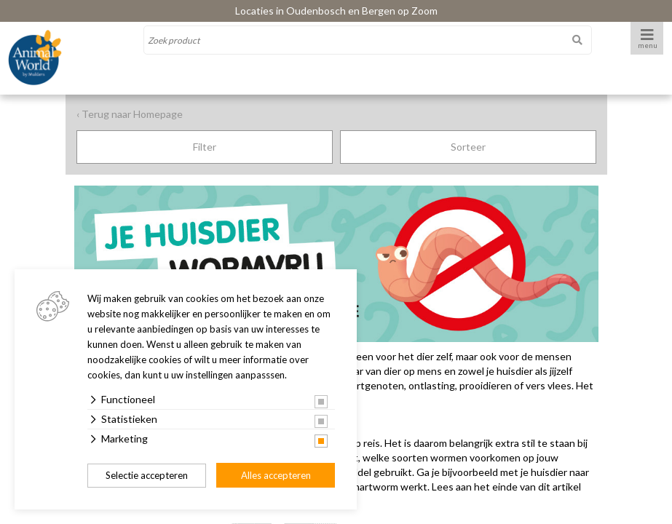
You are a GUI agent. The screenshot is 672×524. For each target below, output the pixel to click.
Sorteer (468, 146)
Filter (204, 146)
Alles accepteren (276, 475)
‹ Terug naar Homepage (129, 114)
